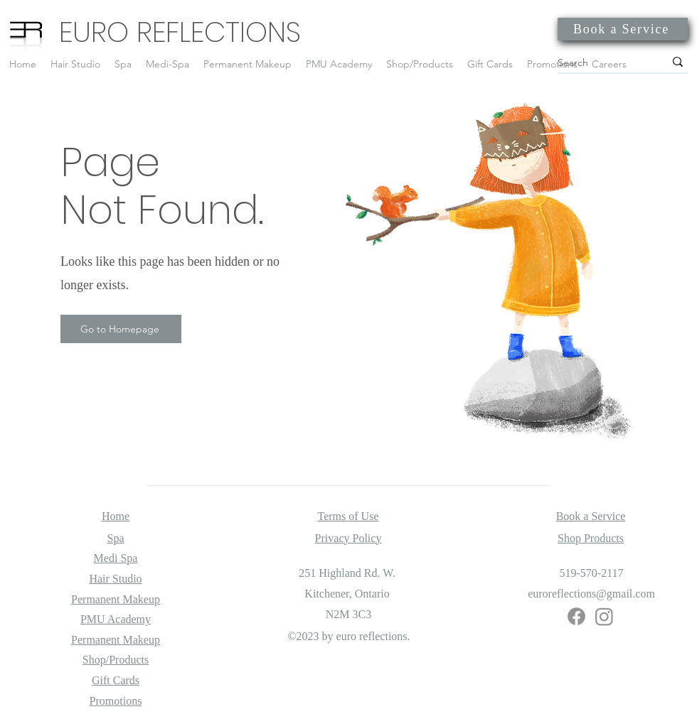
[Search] (600, 63)
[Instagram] (604, 616)
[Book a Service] (623, 29)
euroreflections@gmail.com (591, 594)
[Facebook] (576, 616)
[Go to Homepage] (120, 329)
